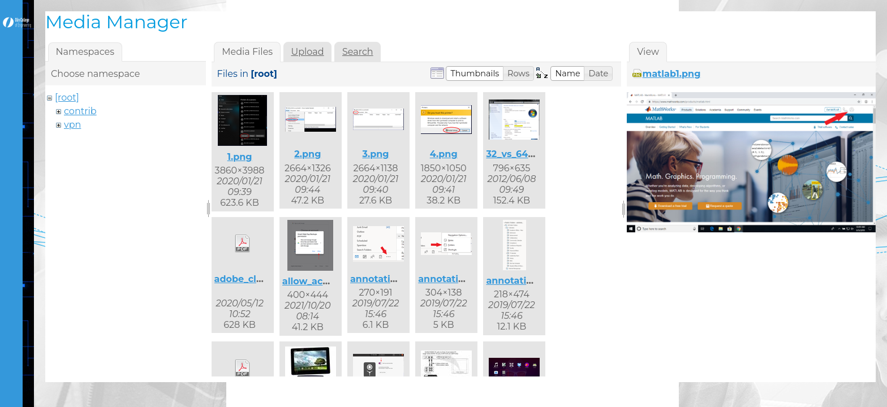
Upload (307, 51)
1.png (239, 156)
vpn (72, 124)
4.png (444, 154)
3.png (375, 154)
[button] (474, 73)
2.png (307, 154)
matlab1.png (672, 73)
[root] (67, 97)
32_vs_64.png (517, 154)
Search (357, 51)
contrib (80, 111)
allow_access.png (323, 281)
